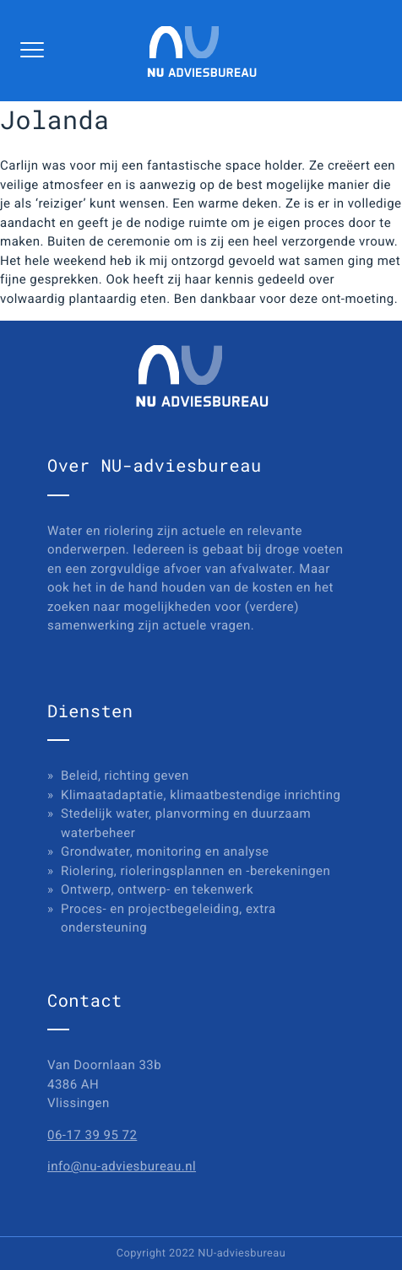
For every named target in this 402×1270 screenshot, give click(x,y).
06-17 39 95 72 (92, 1135)
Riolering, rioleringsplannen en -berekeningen (195, 870)
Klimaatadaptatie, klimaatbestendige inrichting (200, 795)
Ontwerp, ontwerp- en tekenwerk (157, 889)
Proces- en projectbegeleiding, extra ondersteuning (168, 918)
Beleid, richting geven (125, 775)
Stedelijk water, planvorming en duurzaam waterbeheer (186, 823)
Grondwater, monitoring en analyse (165, 851)
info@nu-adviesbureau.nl (121, 1166)
